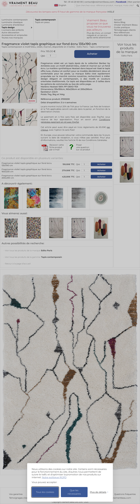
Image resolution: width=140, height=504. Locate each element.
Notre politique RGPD (54, 477)
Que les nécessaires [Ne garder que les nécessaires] (74, 492)
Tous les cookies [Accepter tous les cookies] (45, 492)
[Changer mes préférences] (98, 492)
